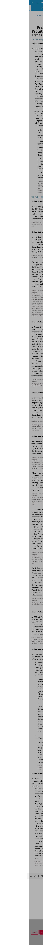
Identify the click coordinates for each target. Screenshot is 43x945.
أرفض (5, 932)
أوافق (14, 932)
